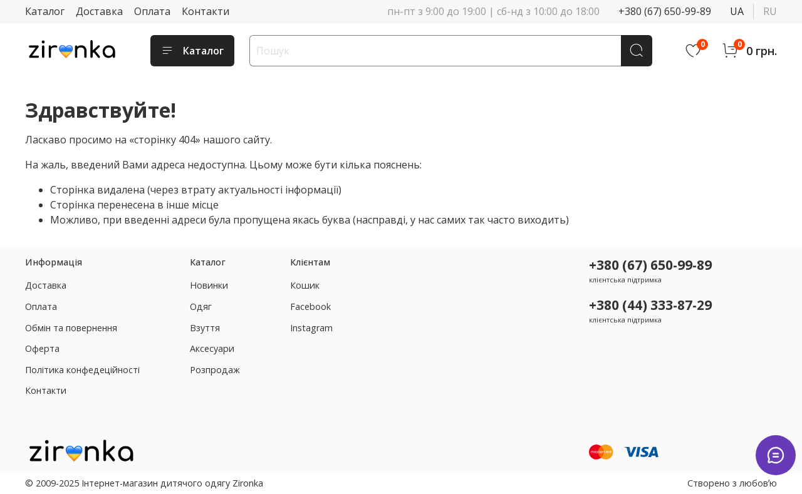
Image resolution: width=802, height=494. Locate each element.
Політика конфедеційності (82, 370)
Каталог (45, 11)
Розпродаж (215, 370)
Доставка (99, 11)
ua (737, 11)
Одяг (201, 306)
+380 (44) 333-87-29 (650, 305)
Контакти (205, 11)
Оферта (42, 348)
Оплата (152, 11)
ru (770, 11)
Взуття (205, 328)
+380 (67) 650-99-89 (664, 11)
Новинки (209, 285)
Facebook (310, 306)
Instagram (311, 328)
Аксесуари (212, 348)
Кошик (305, 285)
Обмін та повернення (71, 328)
